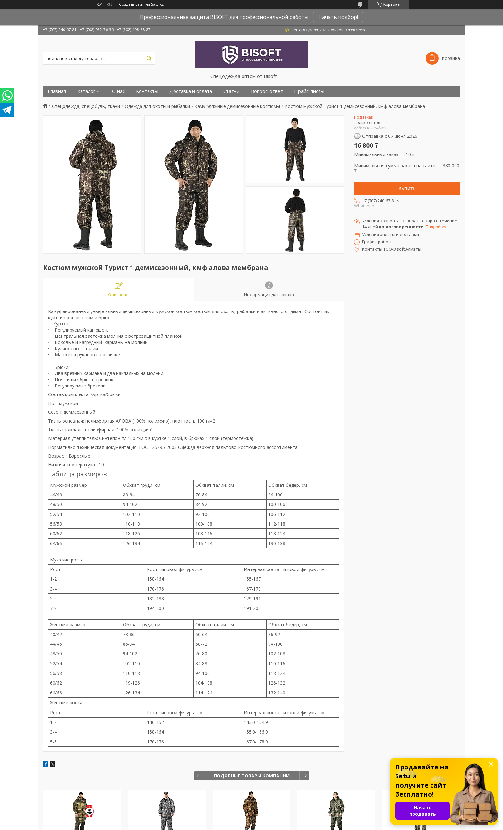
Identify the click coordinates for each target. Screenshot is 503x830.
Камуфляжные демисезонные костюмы (237, 106)
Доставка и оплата (190, 91)
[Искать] (148, 58)
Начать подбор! (338, 17)
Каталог (86, 91)
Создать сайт (131, 4)
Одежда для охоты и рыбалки (157, 106)
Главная (57, 91)
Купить (407, 189)
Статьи (231, 91)
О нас (118, 91)
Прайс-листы (309, 91)
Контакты (147, 91)
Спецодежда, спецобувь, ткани (86, 106)
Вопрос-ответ (267, 91)
